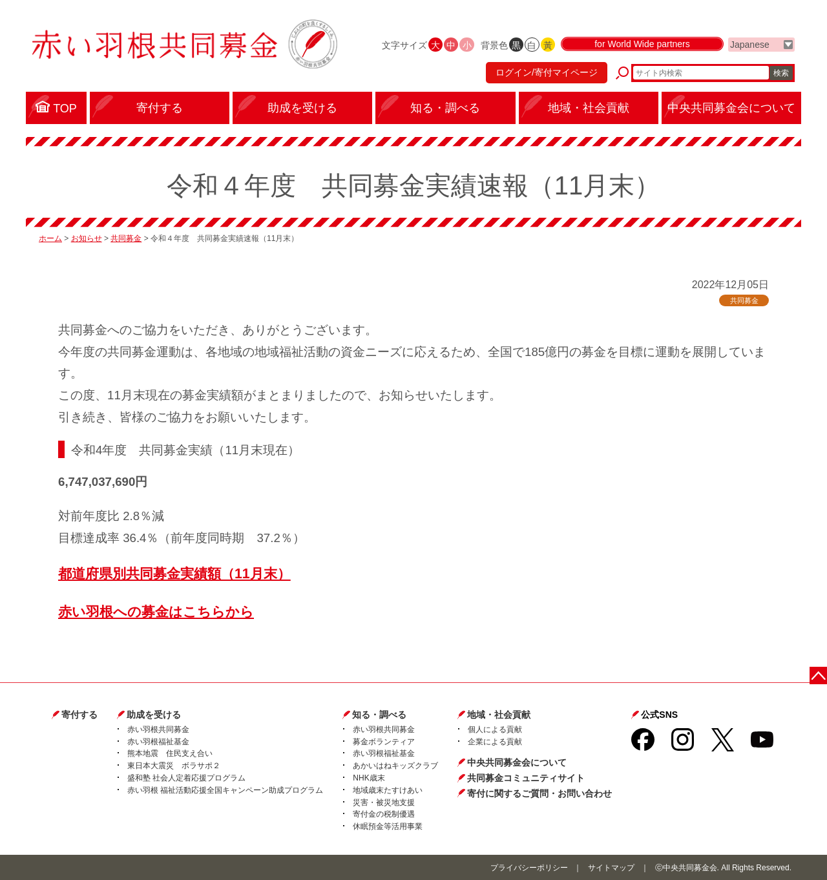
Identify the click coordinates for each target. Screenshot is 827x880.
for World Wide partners (642, 46)
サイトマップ (611, 867)
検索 (781, 74)
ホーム (50, 238)
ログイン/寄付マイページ (545, 74)
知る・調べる (379, 714)
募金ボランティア (384, 741)
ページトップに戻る (819, 675)
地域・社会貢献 (498, 714)
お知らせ (86, 238)
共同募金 (125, 238)
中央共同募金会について (517, 762)
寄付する (79, 714)
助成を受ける (154, 714)
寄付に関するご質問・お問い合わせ (539, 793)
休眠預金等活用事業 (388, 826)
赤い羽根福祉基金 (158, 741)
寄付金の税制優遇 (384, 814)
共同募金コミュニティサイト (526, 778)
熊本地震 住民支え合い (170, 753)
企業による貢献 (495, 741)
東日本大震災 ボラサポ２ (173, 765)
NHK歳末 (368, 777)
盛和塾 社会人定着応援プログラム (186, 777)
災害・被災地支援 (384, 802)
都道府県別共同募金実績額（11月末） (174, 573)
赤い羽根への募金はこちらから (156, 612)
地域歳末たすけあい (388, 790)
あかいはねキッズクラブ (395, 765)
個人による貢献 (495, 729)
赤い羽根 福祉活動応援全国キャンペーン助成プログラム (225, 790)
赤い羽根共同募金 (158, 729)
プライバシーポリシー (529, 867)
